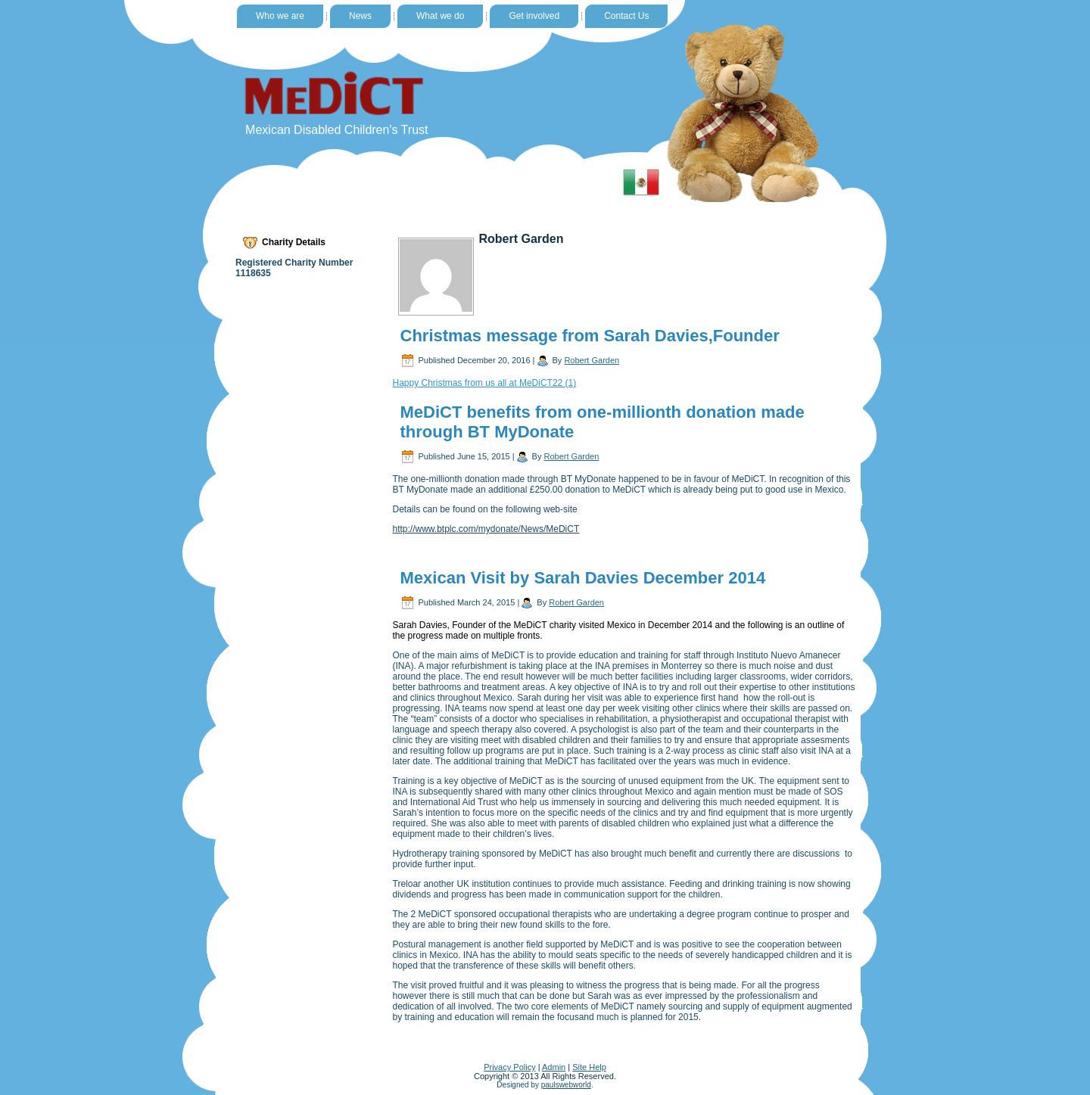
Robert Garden (591, 360)
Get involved (534, 16)
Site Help (589, 1067)
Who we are (280, 16)
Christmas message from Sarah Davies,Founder (590, 335)
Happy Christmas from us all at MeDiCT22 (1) (485, 383)
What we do (440, 16)
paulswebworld (566, 1085)
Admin (553, 1067)
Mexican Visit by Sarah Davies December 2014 (583, 577)
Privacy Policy (509, 1067)
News (360, 16)
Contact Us (626, 16)
